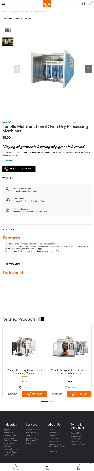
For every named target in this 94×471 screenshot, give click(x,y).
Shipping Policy (76, 436)
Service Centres (32, 443)
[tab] (47, 229)
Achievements (54, 442)
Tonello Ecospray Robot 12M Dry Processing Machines (69, 372)
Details (10, 229)
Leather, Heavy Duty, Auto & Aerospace (12, 439)
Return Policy (76, 442)
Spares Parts (9, 455)
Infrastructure (9, 443)
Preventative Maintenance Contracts (35, 439)
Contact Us (53, 451)
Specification (13, 264)
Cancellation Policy (78, 445)
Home (4, 11)
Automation (8, 433)
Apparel (7, 430)
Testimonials (54, 439)
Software (7, 446)
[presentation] (42, 319)
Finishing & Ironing (11, 449)
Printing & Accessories (12, 452)
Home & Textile (10, 436)
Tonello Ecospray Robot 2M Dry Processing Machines (24, 372)
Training (29, 436)
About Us (52, 430)
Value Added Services (34, 430)
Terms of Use (76, 433)
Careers (52, 436)
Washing (6, 122)
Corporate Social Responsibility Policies (57, 445)
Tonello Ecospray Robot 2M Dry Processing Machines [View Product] (25, 347)
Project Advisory (32, 433)
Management (54, 433)
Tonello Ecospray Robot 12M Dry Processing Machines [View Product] (69, 347)
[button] (88, 69)
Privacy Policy (76, 439)
